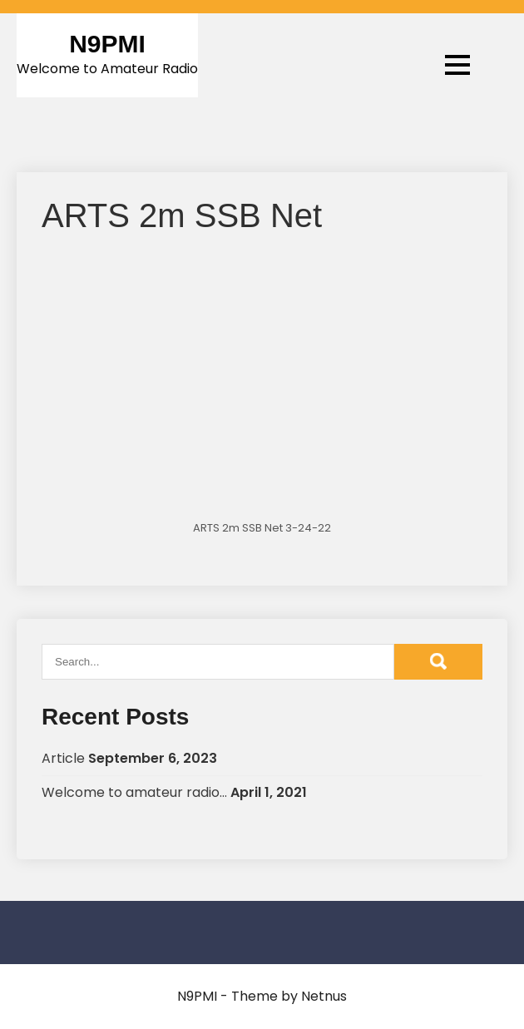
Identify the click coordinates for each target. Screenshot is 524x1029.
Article (63, 758)
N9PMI (107, 43)
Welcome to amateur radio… (134, 792)
